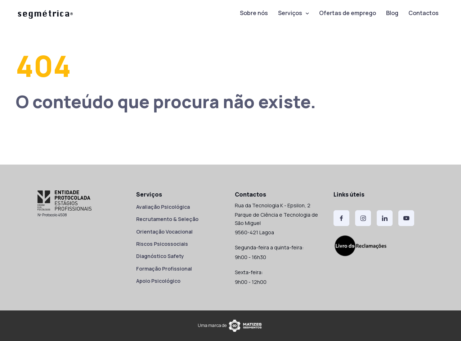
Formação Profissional (164, 268)
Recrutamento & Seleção (167, 219)
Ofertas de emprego (347, 13)
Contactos (423, 13)
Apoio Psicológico (158, 280)
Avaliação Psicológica (163, 206)
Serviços (290, 13)
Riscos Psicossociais (162, 243)
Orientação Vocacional (164, 231)
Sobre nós (254, 13)
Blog (392, 13)
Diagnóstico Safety (160, 256)
